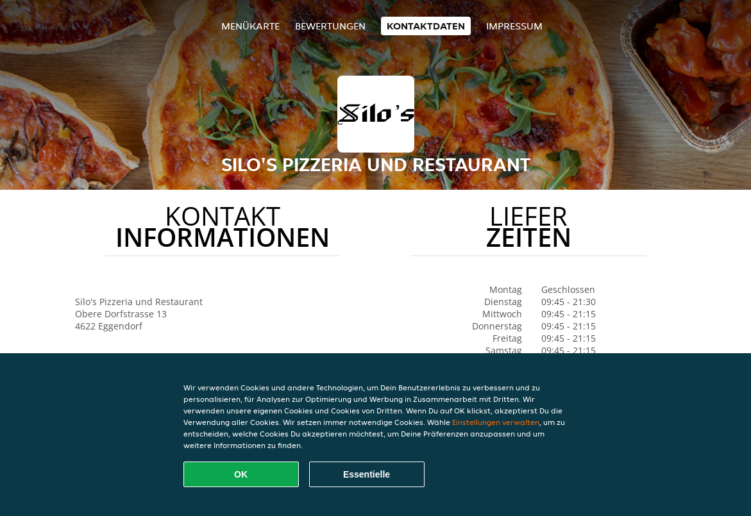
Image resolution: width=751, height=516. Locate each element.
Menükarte (250, 26)
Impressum (514, 26)
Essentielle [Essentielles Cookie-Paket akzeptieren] (366, 474)
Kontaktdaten (426, 26)
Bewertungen (330, 26)
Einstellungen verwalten (495, 422)
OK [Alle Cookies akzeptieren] (241, 474)
